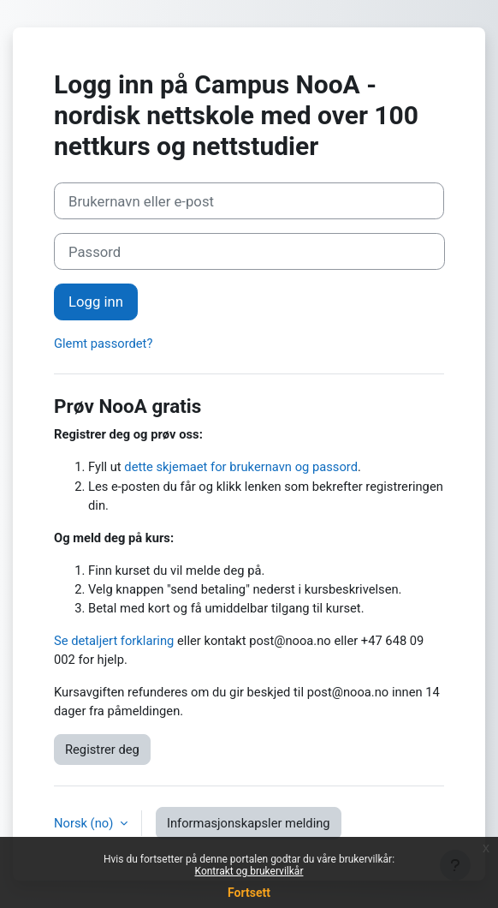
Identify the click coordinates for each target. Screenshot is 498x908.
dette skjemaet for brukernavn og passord (241, 467)
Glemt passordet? (103, 343)
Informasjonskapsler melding (248, 823)
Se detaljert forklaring (114, 640)
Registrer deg (102, 749)
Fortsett (249, 892)
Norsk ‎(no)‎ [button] (85, 823)
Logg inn (95, 301)
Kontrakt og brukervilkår (249, 871)
